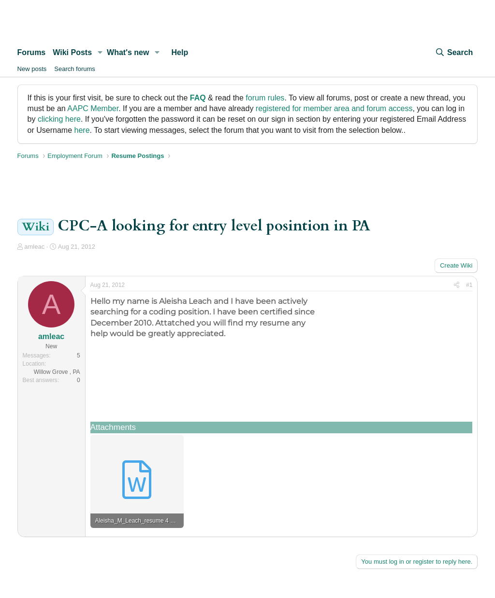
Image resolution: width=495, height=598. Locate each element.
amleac (34, 246)
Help (180, 52)
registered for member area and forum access (334, 108)
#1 (469, 285)
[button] (100, 52)
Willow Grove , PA (57, 372)
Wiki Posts (72, 52)
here (82, 130)
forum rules (265, 98)
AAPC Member (92, 108)
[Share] (457, 285)
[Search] (454, 52)
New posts (32, 68)
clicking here (59, 119)
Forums (31, 52)
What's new (128, 52)
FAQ (198, 98)
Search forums (74, 68)
